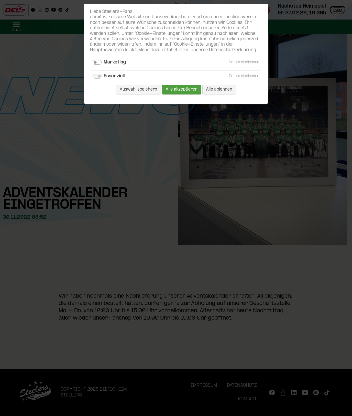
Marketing (115, 62)
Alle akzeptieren (182, 89)
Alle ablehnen (219, 89)
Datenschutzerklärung (232, 50)
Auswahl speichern (138, 89)
